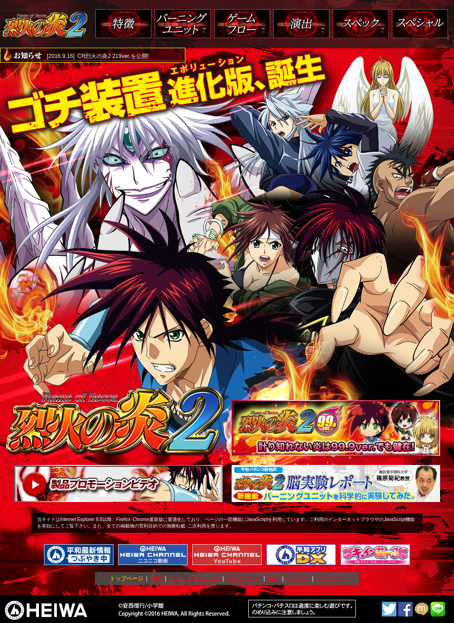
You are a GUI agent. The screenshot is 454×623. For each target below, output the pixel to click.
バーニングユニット (195, 578)
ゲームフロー (243, 578)
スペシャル (330, 578)
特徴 (156, 578)
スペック (298, 578)
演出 (273, 578)
